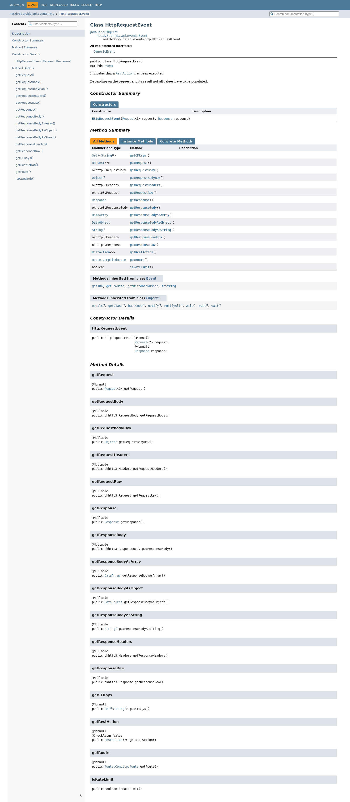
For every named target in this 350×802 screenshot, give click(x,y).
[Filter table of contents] (52, 24)
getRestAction (141, 252)
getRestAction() (27, 165)
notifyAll (172, 305)
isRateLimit (140, 267)
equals (97, 305)
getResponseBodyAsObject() (36, 130)
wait (189, 305)
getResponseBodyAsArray (149, 215)
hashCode (135, 305)
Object (97, 177)
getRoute (137, 260)
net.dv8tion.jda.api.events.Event (122, 35)
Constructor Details (26, 54)
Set (94, 155)
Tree (43, 4)
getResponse (140, 200)
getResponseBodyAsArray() (35, 123)
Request (128, 118)
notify (153, 305)
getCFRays (138, 155)
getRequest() (25, 75)
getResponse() (26, 109)
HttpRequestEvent (74, 13)
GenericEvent (104, 51)
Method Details (23, 68)
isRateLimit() (25, 178)
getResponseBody (143, 207)
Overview (17, 4)
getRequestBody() (29, 82)
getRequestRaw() (28, 102)
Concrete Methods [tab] (176, 141)
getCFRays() (24, 158)
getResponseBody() (30, 116)
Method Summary (25, 47)
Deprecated (59, 4)
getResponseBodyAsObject (150, 222)
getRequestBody (142, 170)
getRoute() (23, 171)
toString (169, 286)
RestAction (101, 252)
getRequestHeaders (145, 185)
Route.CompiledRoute (109, 260)
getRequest (139, 163)
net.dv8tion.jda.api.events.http (32, 13)
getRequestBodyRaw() (32, 89)
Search (86, 4)
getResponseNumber (143, 286)
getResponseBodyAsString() (36, 137)
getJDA (97, 286)
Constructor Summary (28, 40)
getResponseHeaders (146, 237)
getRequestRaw (141, 192)
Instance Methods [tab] (137, 141)
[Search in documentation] (304, 14)
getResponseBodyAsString (150, 230)
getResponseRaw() (29, 151)
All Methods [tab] (103, 141)
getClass (115, 305)
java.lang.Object (103, 32)
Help (98, 4)
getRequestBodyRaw (145, 177)
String (106, 155)
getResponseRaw (142, 245)
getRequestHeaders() (31, 95)
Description (21, 33)
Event (108, 66)
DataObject (101, 222)
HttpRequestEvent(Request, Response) (43, 61)
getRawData (115, 286)
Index (74, 4)
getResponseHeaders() (32, 144)
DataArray (100, 215)
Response (165, 118)
